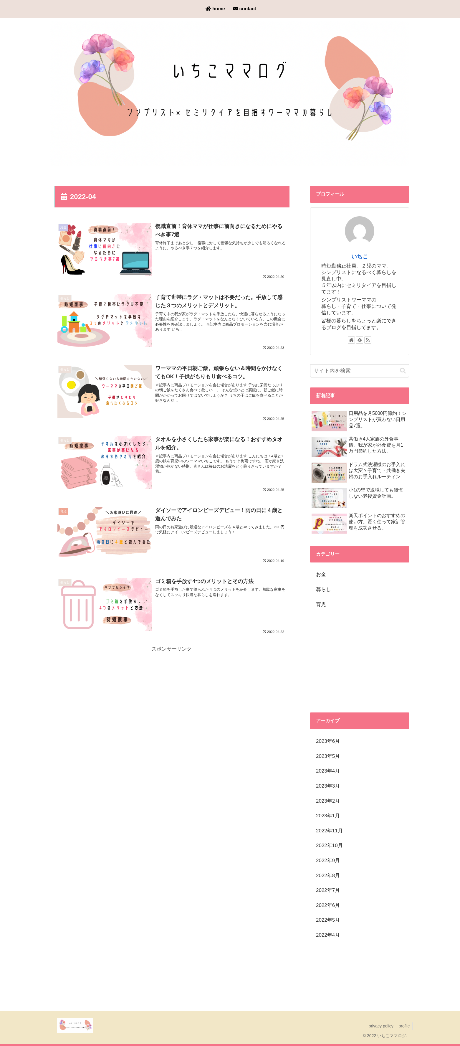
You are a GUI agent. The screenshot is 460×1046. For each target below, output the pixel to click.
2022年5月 (328, 920)
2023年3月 (328, 786)
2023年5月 (328, 756)
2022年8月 (328, 875)
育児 (321, 604)
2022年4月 (328, 935)
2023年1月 (328, 816)
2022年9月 (328, 860)
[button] (403, 370)
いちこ (359, 256)
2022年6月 (328, 905)
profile (403, 1026)
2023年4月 (328, 771)
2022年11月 (329, 831)
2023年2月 (328, 801)
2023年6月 (328, 741)
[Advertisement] (171, 696)
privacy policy (379, 1026)
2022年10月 (329, 845)
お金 (321, 574)
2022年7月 (328, 890)
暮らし (323, 589)
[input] (359, 370)
